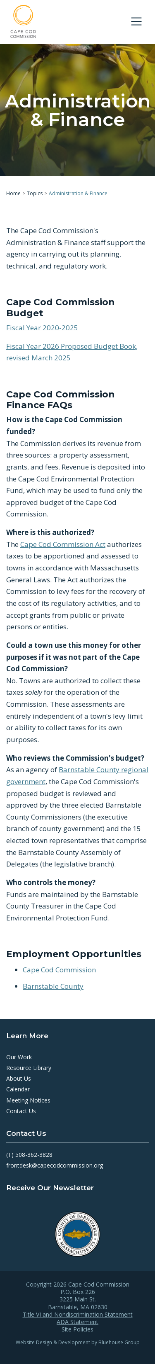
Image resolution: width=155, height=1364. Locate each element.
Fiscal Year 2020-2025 (42, 327)
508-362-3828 (33, 1154)
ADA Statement (77, 1322)
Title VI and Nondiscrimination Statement (78, 1314)
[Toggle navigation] (136, 21)
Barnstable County (53, 985)
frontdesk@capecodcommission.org (54, 1165)
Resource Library (28, 1068)
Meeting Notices (28, 1100)
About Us (18, 1078)
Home (13, 193)
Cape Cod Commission (59, 969)
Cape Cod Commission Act (62, 544)
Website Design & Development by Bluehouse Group (78, 1342)
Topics (35, 193)
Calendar (18, 1089)
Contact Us (21, 1111)
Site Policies (77, 1329)
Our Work (19, 1057)
